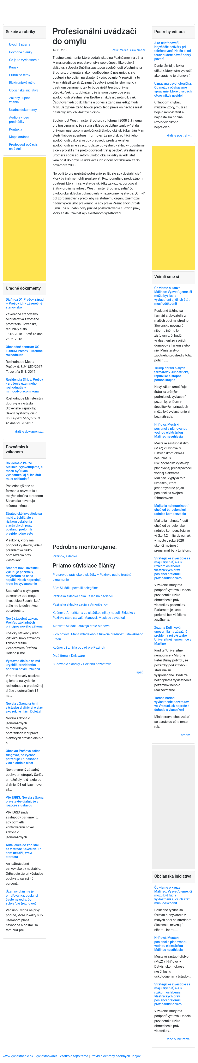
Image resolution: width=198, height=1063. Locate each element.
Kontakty (15, 129)
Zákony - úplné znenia (19, 100)
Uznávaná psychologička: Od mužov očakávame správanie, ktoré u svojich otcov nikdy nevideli (173, 89)
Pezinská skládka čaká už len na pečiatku (83, 596)
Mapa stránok (19, 137)
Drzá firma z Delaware (69, 656)
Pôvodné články (20, 52)
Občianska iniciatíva (23, 90)
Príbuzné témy (19, 75)
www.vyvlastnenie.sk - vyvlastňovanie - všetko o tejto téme (46, 1056)
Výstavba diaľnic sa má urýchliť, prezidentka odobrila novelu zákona (23, 665)
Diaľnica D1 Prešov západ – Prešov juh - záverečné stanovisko (25, 303)
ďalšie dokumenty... (29, 431)
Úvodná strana (19, 45)
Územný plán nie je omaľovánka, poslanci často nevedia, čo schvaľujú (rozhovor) (22, 897)
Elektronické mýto (22, 83)
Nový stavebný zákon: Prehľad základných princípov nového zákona (24, 622)
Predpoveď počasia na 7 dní (23, 147)
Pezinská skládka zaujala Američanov (80, 604)
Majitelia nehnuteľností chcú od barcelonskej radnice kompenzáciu (171, 510)
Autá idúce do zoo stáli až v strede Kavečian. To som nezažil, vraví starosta (24, 851)
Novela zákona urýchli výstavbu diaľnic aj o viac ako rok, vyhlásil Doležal (24, 707)
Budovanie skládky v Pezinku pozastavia (82, 664)
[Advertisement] (99, 379)
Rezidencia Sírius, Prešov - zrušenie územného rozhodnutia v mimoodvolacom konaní (24, 386)
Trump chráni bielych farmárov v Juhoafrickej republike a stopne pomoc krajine (172, 374)
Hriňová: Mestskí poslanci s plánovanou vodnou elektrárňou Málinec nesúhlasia (170, 430)
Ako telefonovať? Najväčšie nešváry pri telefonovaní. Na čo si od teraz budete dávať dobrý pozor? (172, 51)
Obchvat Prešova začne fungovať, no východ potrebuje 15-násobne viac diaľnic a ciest (23, 757)
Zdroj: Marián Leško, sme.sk (129, 50)
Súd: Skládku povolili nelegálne (75, 588)
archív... (186, 735)
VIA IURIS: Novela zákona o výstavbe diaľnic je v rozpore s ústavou (24, 801)
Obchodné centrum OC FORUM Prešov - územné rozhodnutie (24, 351)
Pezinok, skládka (65, 556)
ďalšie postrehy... (179, 135)
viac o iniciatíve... (179, 1039)
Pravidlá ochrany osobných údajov (116, 1056)
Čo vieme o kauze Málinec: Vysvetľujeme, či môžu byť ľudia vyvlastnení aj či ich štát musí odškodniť (24, 471)
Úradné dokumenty (23, 110)
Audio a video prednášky (19, 119)
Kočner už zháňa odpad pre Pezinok (79, 647)
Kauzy (13, 67)
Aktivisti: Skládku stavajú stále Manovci (81, 626)
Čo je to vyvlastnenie (24, 60)
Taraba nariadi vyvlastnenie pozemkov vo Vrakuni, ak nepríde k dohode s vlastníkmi (172, 704)
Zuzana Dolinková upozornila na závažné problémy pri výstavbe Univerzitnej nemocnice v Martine (172, 635)
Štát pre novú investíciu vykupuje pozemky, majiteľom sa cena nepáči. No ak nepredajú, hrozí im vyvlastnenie (24, 576)
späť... (140, 672)
